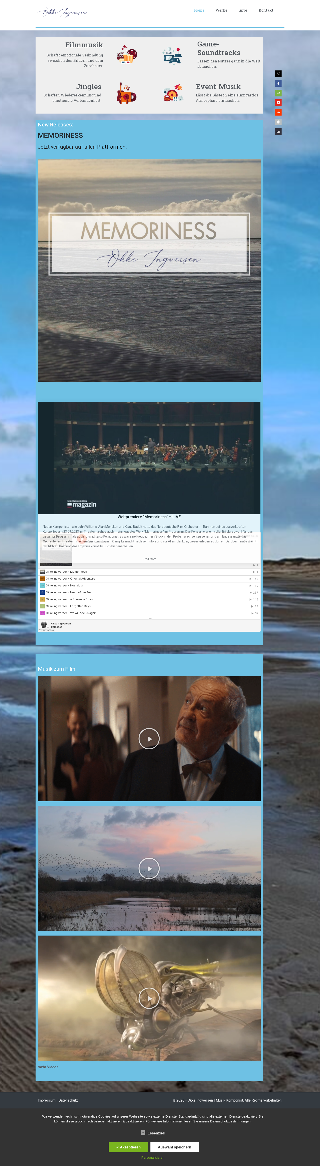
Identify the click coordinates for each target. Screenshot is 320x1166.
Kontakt (266, 10)
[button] (149, 739)
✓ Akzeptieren (128, 1147)
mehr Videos (48, 1067)
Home (199, 10)
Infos (243, 10)
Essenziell (153, 1132)
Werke (221, 10)
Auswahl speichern (174, 1147)
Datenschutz (68, 1100)
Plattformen (111, 147)
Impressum (47, 1100)
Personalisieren (152, 1157)
